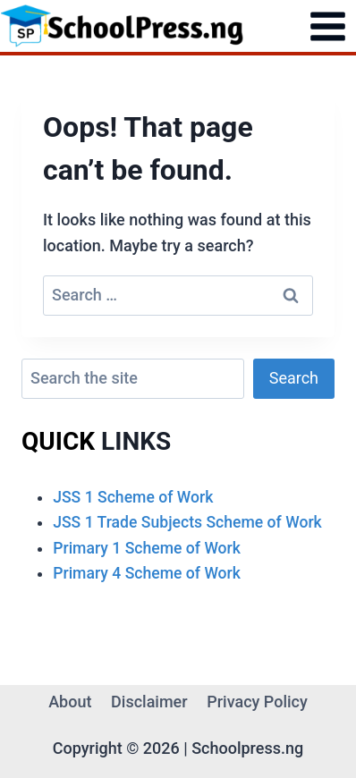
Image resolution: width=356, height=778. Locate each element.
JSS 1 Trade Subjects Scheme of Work (187, 522)
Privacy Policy (257, 701)
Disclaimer (149, 701)
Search (293, 377)
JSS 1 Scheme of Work (133, 497)
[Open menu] (327, 26)
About (69, 701)
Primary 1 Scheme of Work (147, 548)
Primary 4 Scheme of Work (147, 573)
